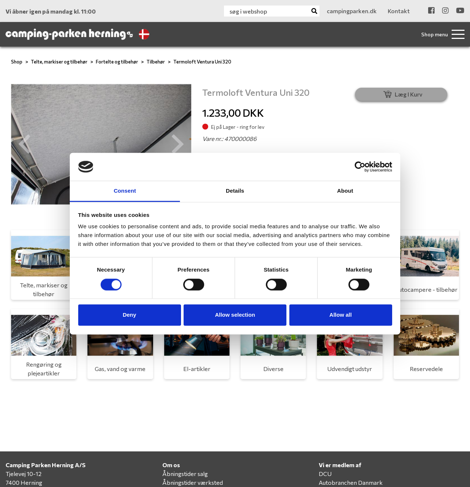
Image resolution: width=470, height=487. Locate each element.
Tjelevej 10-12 (23, 473)
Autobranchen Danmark (351, 482)
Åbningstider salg (185, 473)
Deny (129, 315)
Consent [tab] (125, 191)
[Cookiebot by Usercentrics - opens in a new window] (360, 166)
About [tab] (345, 191)
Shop (16, 62)
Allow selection (235, 315)
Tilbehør (156, 62)
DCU (325, 473)
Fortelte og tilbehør (117, 62)
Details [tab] (235, 191)
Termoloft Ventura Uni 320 (202, 62)
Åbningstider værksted (192, 482)
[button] (24, 144)
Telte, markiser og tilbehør (59, 62)
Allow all (340, 315)
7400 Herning (24, 482)
